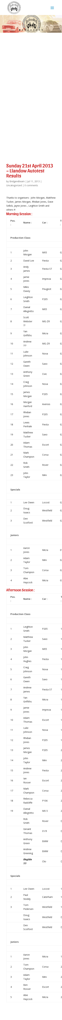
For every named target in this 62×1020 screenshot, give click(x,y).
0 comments (31, 185)
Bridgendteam (17, 181)
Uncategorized (14, 185)
